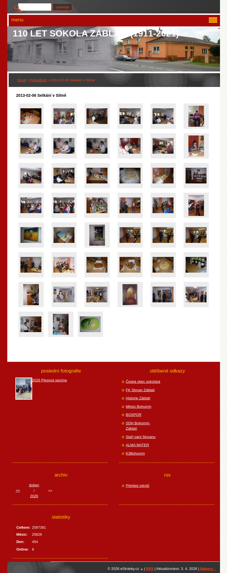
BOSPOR (134, 415)
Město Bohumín (138, 406)
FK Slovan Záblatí (140, 390)
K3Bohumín (135, 453)
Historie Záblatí (138, 398)
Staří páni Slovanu (141, 437)
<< (18, 490)
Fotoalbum (38, 80)
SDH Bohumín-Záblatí (138, 426)
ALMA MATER (137, 445)
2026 (34, 496)
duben (34, 485)
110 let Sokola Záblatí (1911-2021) (96, 33)
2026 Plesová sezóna (49, 380)
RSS (150, 569)
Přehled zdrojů (137, 486)
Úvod (22, 80)
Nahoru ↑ (208, 569)
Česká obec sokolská (143, 381)
